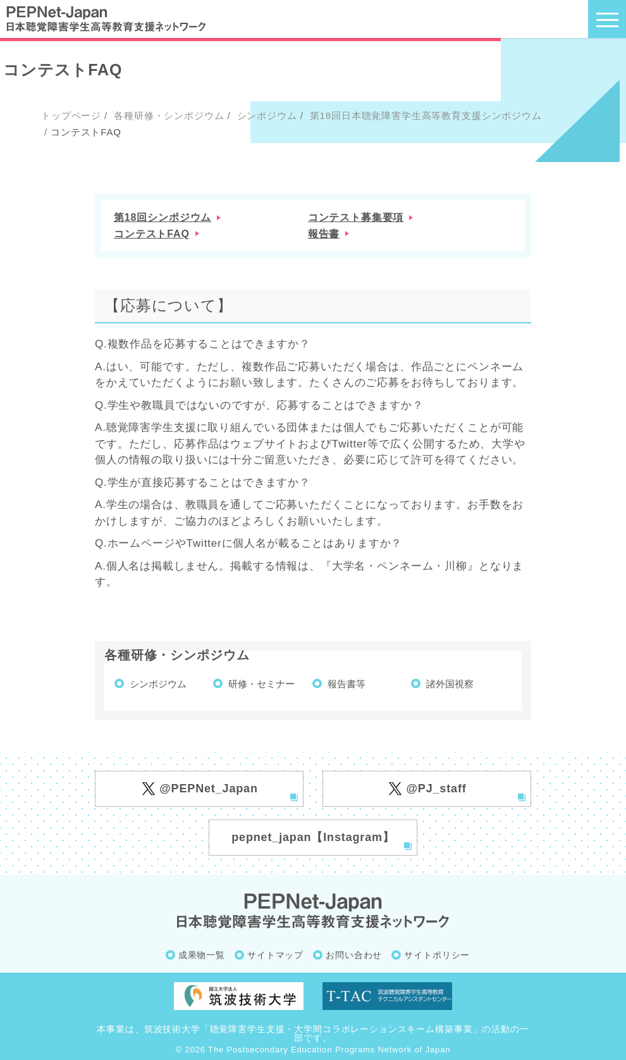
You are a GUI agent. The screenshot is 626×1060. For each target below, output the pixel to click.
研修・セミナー (261, 683)
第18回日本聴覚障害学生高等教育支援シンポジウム (424, 115)
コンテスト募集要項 (356, 217)
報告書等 (346, 683)
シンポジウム (265, 115)
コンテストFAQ (152, 233)
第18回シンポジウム (162, 217)
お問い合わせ (354, 955)
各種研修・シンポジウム (167, 115)
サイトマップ (275, 955)
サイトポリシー (437, 955)
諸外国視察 (450, 683)
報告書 (324, 233)
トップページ (71, 115)
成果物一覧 (201, 955)
